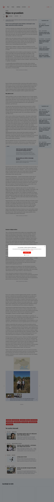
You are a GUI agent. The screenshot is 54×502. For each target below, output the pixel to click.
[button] (27, 255)
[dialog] (27, 251)
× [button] (44, 246)
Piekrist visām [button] (27, 252)
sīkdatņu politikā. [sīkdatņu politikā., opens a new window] (30, 250)
